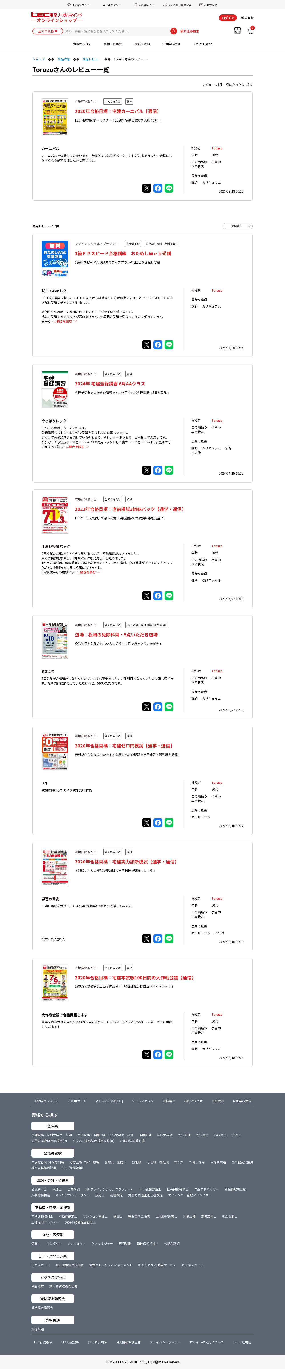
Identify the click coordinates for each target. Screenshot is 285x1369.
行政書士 (220, 1135)
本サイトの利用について (207, 1342)
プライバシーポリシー (165, 1342)
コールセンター (112, 4)
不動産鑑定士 (68, 1216)
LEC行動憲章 (43, 1342)
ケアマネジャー (102, 1243)
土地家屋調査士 (166, 1216)
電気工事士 (209, 1216)
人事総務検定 (40, 1195)
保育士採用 (197, 1162)
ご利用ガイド (147, 4)
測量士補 (189, 1216)
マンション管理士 (95, 1216)
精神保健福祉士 (148, 1243)
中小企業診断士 (150, 1189)
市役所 (179, 1162)
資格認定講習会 (42, 1307)
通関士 (118, 1216)
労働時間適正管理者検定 (145, 1195)
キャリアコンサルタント (73, 1195)
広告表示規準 (97, 1342)
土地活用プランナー (45, 1222)
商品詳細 (64, 59)
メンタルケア (76, 1243)
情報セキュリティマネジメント (110, 1265)
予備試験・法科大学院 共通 (51, 1135)
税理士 (57, 1189)
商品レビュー (91, 59)
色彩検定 (37, 1286)
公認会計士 (39, 1189)
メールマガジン (143, 1101)
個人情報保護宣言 (128, 1342)
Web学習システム (46, 1101)
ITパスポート (40, 1265)
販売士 (100, 1195)
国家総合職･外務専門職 (47, 1162)
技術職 (136, 1162)
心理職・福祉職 (158, 1162)
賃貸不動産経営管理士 (80, 1222)
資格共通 (37, 1329)
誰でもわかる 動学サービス (157, 1265)
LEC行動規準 (70, 1342)
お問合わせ (210, 4)
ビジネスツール (192, 1265)
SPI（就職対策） (73, 1168)
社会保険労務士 (178, 1189)
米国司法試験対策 (132, 1140)
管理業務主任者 (139, 1216)
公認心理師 (172, 1243)
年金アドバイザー (206, 1189)
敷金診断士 (230, 1216)
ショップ (38, 59)
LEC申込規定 (242, 1342)
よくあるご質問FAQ (179, 4)
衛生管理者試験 (235, 1189)
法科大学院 (165, 1135)
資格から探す (82, 44)
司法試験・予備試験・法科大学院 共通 (105, 1135)
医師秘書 (125, 1243)
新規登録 (247, 18)
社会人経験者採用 (43, 1168)
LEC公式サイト (81, 4)
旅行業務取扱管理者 (63, 1286)
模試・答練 (142, 44)
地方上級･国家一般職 (84, 1162)
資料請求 (169, 1101)
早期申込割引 (172, 44)
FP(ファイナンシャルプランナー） (109, 1189)
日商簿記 (73, 1189)
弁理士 (236, 1135)
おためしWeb (202, 44)
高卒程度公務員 (242, 1162)
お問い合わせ (193, 1101)
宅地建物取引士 (42, 1216)
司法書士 (202, 1135)
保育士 (36, 1243)
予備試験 (145, 1135)
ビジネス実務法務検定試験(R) (93, 1140)
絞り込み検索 (189, 31)
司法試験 (184, 1135)
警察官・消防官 (115, 1162)
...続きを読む (63, 321)
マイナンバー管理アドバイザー (190, 1195)
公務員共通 (218, 1162)
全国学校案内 (242, 1101)
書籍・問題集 (113, 44)
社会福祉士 (54, 1243)
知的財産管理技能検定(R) (49, 1140)
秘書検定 (116, 1195)
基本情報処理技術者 (70, 1265)
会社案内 (217, 1101)
